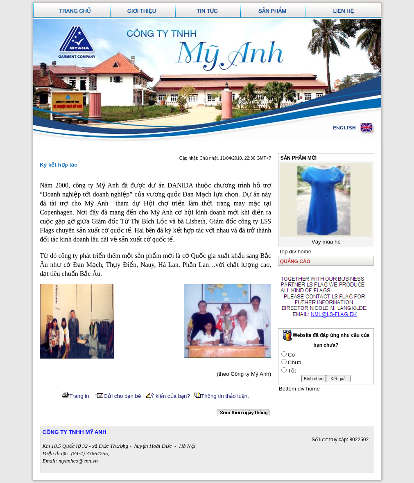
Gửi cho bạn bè (117, 396)
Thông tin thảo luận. (222, 396)
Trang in (75, 396)
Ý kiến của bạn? (168, 396)
